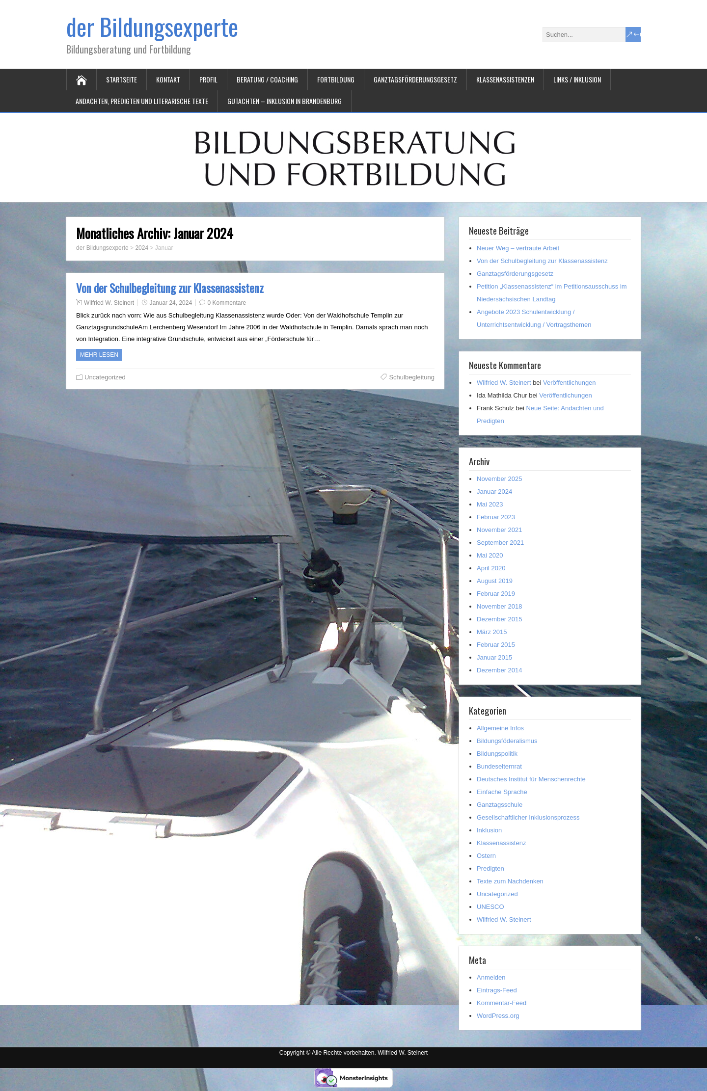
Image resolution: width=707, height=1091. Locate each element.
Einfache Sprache (502, 792)
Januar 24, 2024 (170, 302)
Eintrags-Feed (497, 990)
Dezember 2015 (499, 619)
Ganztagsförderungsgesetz (415, 79)
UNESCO (490, 906)
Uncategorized (105, 377)
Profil (208, 79)
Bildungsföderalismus (507, 741)
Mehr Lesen (99, 354)
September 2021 (500, 542)
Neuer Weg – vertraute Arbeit (518, 248)
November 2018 (499, 606)
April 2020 (491, 568)
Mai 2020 (490, 555)
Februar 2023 (496, 517)
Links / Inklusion (577, 79)
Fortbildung (335, 79)
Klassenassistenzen (505, 79)
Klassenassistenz (501, 843)
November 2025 (499, 478)
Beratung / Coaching (267, 79)
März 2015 (492, 632)
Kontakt (168, 79)
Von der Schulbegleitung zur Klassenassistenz (170, 288)
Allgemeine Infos (500, 728)
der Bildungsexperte (152, 26)
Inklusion (489, 830)
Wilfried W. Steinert (109, 302)
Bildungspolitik (497, 753)
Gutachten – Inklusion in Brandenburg (284, 101)
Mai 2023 (490, 504)
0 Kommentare (226, 302)
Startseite (121, 79)
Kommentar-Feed (501, 1003)
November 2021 (499, 529)
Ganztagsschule (499, 804)
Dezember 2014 (499, 670)
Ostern (486, 855)
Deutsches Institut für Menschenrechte (531, 779)
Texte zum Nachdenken (510, 881)
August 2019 (495, 581)
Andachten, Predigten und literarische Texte (142, 101)
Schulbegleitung (412, 377)
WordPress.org (498, 1015)
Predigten (490, 868)
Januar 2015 (494, 657)
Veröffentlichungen (569, 382)
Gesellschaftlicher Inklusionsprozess (528, 817)
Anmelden (491, 977)
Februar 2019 (496, 593)
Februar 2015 (496, 644)
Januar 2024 (494, 491)
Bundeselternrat (499, 766)
